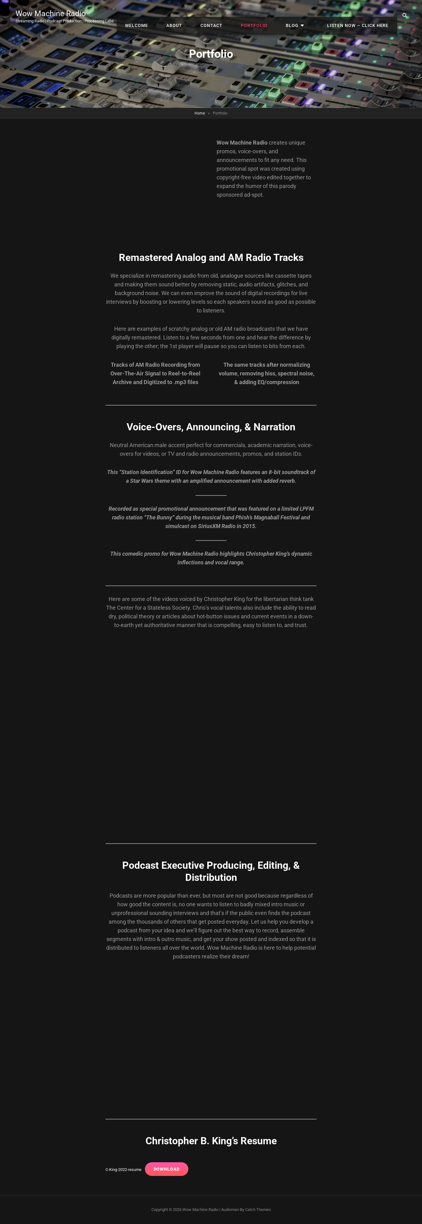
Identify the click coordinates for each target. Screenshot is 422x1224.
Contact (232, 15)
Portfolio (270, 15)
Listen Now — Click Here (360, 15)
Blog (303, 15)
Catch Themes (258, 1209)
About (200, 15)
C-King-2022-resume (125, 1169)
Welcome (166, 15)
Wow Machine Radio (55, 13)
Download (170, 1169)
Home (200, 113)
